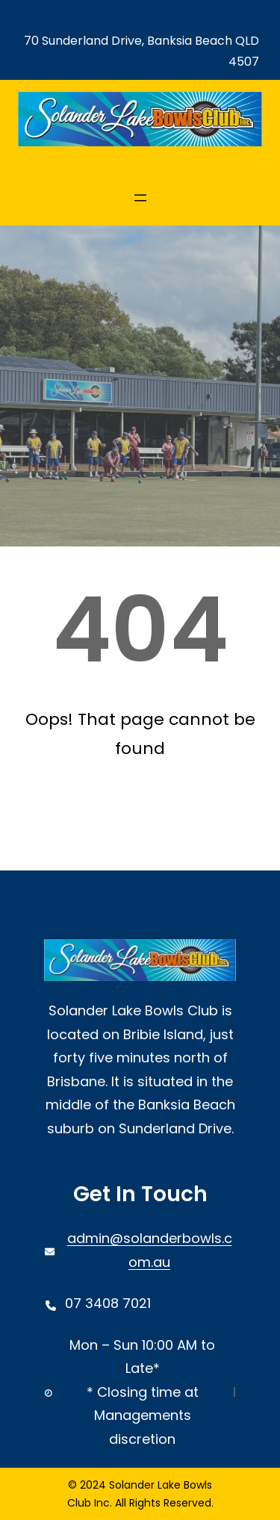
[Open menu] (140, 198)
